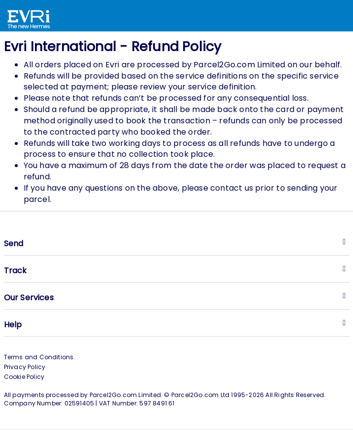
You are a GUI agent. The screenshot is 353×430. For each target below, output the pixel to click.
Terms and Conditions (39, 357)
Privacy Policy (25, 367)
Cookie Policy (24, 377)
